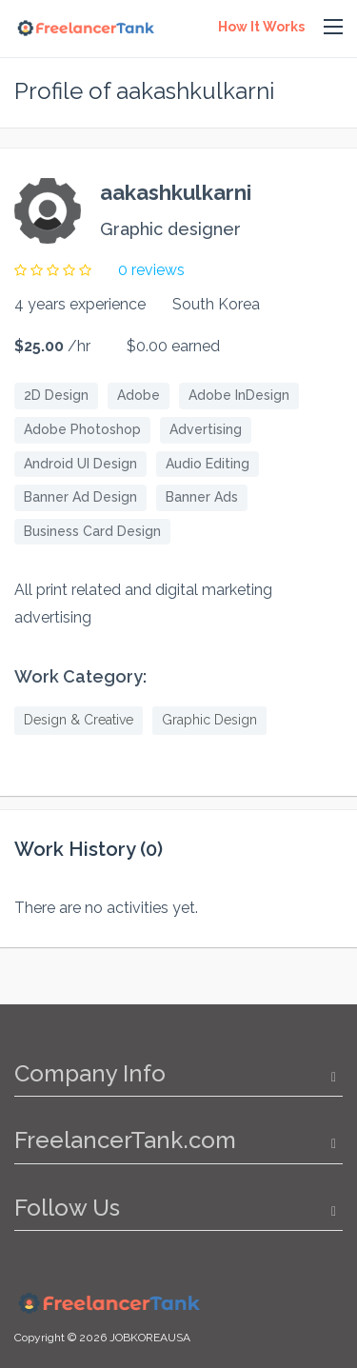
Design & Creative (78, 719)
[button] (333, 27)
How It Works (261, 26)
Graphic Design (209, 719)
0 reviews (151, 270)
